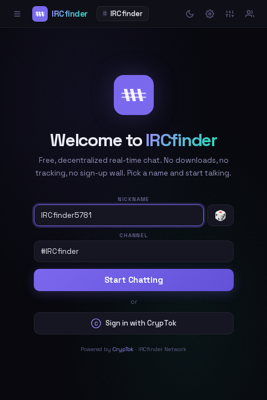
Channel (133, 235)
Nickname (133, 199)
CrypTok (123, 349)
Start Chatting (133, 280)
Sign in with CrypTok (134, 323)
